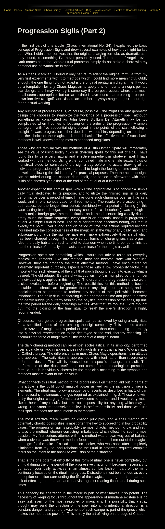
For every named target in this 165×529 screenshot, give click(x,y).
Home (7, 10)
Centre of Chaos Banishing (130, 10)
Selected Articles (73, 10)
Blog (88, 10)
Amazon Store (33, 10)
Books (18, 10)
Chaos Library (52, 10)
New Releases (102, 10)
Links (95, 13)
